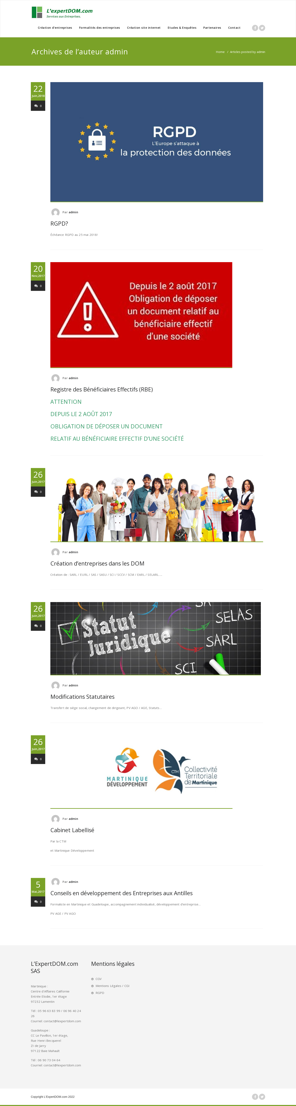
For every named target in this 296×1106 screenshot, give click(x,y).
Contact (234, 28)
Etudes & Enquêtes (182, 28)
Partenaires (212, 28)
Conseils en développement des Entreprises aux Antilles (121, 893)
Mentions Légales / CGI (113, 986)
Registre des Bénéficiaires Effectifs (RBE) (101, 389)
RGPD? (59, 223)
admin (116, 52)
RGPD (100, 993)
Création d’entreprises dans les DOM (97, 563)
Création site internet (144, 28)
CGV (99, 979)
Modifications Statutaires (82, 696)
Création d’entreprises (55, 28)
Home (220, 52)
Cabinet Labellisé (72, 830)
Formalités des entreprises (99, 28)
